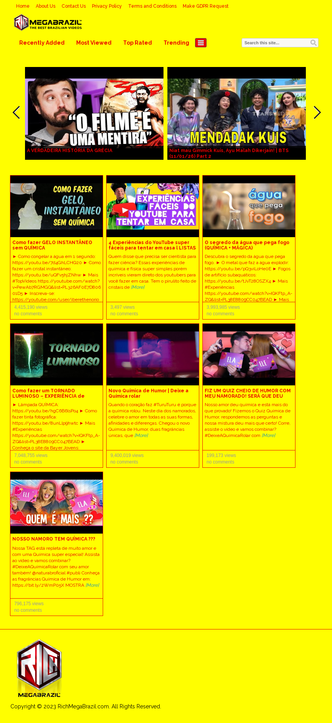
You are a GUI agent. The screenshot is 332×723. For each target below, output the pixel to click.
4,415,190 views (31, 307)
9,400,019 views (127, 455)
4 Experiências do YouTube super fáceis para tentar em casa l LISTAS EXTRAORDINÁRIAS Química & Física (152, 248)
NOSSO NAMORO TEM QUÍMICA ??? (53, 539)
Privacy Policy (107, 6)
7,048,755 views (31, 455)
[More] (137, 287)
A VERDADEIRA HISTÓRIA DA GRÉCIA (69, 150)
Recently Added (42, 43)
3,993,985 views (223, 307)
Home (23, 6)
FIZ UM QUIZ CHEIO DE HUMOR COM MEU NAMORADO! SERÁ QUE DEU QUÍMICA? (248, 396)
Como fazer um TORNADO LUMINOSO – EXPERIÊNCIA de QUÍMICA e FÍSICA (48, 396)
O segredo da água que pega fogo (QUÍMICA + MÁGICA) (247, 245)
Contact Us (74, 6)
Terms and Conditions (152, 6)
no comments (28, 313)
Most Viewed (94, 43)
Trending (176, 43)
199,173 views (221, 455)
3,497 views (122, 307)
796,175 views (29, 603)
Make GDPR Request (206, 6)
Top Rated (137, 43)
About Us (45, 6)
